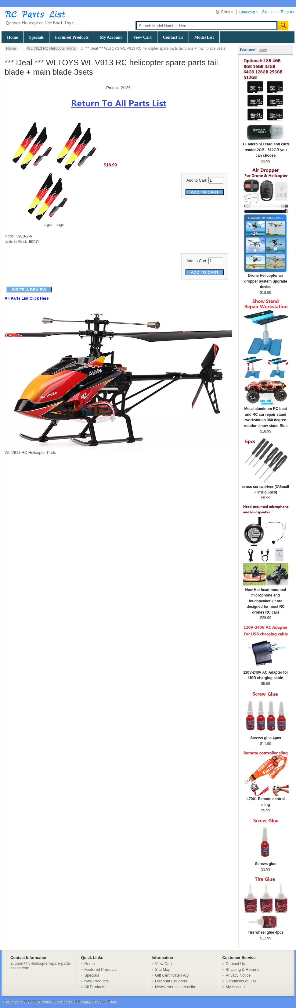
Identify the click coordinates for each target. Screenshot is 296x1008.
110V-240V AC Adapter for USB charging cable (266, 673)
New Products (97, 981)
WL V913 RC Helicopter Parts (51, 48)
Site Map (163, 969)
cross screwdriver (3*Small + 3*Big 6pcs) (265, 488)
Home (12, 37)
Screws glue (266, 862)
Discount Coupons (171, 981)
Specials (36, 37)
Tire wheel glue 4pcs (266, 930)
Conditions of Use (241, 981)
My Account (111, 37)
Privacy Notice (238, 975)
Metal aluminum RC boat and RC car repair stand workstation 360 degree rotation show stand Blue (266, 415)
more (263, 50)
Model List (204, 37)
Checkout (247, 12)
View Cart (142, 37)
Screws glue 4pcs (266, 736)
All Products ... (97, 987)
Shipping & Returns (242, 969)
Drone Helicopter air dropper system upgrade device (266, 279)
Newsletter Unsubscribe (175, 987)
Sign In (267, 12)
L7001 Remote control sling (266, 800)
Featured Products (71, 37)
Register (287, 12)
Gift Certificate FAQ (172, 975)
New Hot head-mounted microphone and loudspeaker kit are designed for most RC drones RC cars (266, 599)
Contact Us (173, 37)
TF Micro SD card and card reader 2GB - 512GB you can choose (265, 148)
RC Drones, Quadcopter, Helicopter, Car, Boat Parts (74, 1002)
